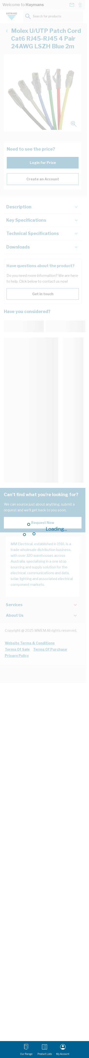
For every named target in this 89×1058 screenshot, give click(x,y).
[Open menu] (26, 1049)
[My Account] (62, 1049)
